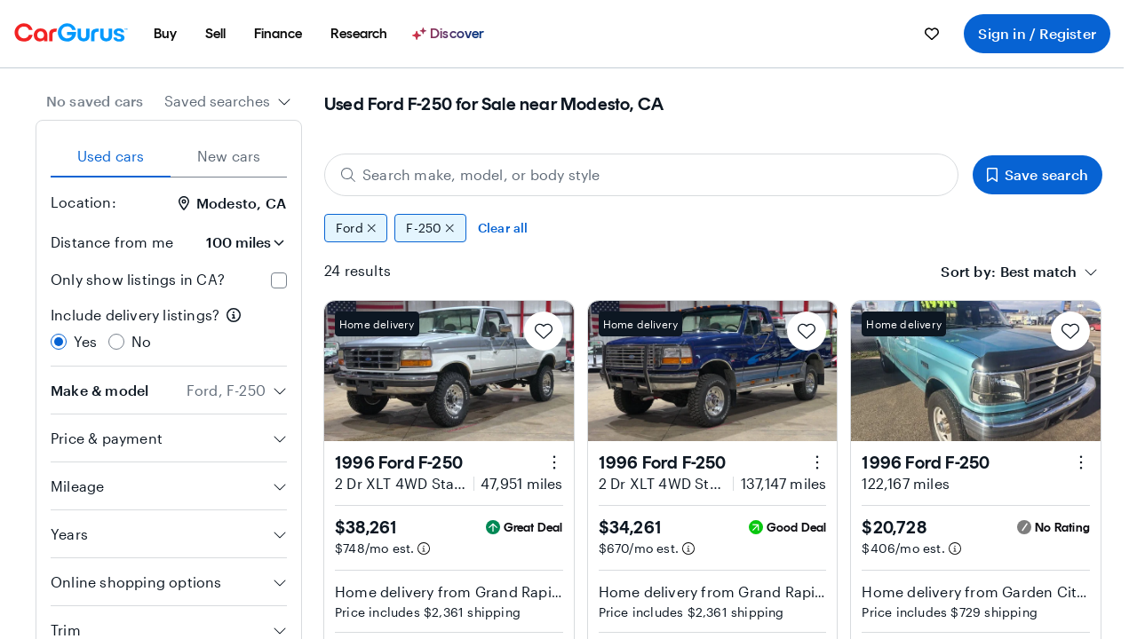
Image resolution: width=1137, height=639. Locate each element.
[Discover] (450, 33)
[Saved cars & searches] (932, 34)
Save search (1037, 174)
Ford (356, 228)
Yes (86, 341)
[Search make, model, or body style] (641, 175)
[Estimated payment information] (423, 548)
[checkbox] (279, 280)
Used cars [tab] (111, 155)
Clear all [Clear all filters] (503, 227)
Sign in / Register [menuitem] (1037, 33)
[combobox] (227, 101)
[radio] (59, 342)
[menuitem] (165, 33)
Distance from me (112, 241)
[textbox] (1038, 271)
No (141, 341)
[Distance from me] (237, 242)
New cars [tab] (229, 155)
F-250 (430, 228)
